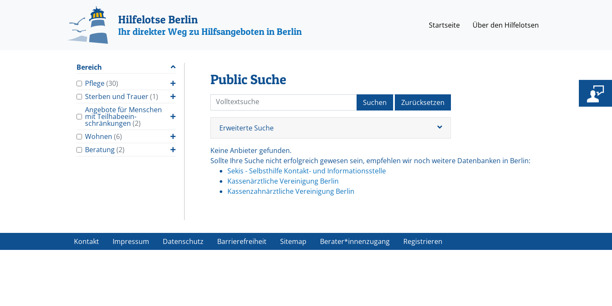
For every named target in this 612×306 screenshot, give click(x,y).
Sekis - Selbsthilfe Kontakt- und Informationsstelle (306, 171)
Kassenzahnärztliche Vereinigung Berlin (290, 191)
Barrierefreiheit (241, 241)
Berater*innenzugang (355, 241)
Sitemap (293, 241)
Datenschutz (183, 241)
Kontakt (86, 241)
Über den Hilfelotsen (506, 25)
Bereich (89, 67)
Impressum (131, 241)
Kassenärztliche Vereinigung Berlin (283, 181)
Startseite (444, 25)
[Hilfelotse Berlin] (184, 25)
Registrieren (422, 241)
